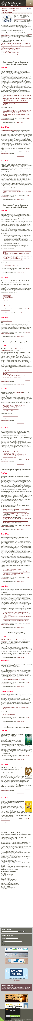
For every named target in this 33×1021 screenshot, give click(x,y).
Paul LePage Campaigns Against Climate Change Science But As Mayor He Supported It (17, 614)
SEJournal (28, 987)
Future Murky (6, 298)
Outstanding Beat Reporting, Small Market (10, 49)
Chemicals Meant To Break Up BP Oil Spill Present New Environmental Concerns (15, 102)
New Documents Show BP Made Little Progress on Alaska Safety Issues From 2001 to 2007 (16, 112)
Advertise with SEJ (16, 980)
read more (8, 1019)
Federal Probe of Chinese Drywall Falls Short (13, 260)
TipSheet (8, 988)
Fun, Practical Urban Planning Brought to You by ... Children (16, 572)
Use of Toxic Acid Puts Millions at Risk (11, 190)
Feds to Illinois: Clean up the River (10, 409)
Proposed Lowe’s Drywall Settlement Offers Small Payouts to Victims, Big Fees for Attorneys (17, 256)
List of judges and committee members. (10, 54)
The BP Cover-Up (7, 374)
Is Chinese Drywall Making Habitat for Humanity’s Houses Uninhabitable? (16, 254)
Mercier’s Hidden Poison (8, 570)
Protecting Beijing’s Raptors (9, 457)
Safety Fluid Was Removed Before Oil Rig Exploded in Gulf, (16, 509)
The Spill (5, 104)
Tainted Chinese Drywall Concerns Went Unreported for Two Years (17, 251)
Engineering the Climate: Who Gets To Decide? (14, 455)
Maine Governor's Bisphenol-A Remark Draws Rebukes (15, 620)
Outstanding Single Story (6, 51)
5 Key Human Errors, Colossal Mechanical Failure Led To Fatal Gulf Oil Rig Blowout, (17, 516)
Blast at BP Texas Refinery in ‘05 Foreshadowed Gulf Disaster (17, 110)
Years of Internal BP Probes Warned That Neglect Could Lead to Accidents (17, 98)
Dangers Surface (7, 296)
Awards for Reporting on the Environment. (22, 18)
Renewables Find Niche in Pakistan (11, 453)
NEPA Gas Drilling (7, 306)
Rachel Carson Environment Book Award (10, 52)
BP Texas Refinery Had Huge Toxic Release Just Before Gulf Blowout (16, 114)
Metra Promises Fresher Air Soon (10, 416)
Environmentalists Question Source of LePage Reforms (16, 619)
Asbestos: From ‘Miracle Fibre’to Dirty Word (13, 573)
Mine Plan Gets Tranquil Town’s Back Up (12, 569)
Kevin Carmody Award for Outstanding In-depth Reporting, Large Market (15, 44)
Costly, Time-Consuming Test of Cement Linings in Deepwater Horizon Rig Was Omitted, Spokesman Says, (16, 512)
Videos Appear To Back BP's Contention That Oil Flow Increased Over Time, (15, 521)
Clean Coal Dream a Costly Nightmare (12, 407)
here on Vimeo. (20, 156)
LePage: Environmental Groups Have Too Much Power (15, 612)
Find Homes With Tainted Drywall (10, 265)
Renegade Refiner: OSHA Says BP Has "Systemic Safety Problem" (16, 708)
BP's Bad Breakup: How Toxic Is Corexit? (12, 377)
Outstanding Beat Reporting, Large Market (10, 48)
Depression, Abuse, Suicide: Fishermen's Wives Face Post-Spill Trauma (17, 372)
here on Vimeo (20, 122)
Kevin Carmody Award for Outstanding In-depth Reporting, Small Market (16, 46)
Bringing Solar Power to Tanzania (10, 452)
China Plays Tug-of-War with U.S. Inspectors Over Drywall (16, 258)
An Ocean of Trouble (8, 297)
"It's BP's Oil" (6, 370)
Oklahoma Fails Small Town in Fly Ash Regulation (14, 679)
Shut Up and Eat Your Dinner (9, 574)
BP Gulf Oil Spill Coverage (9, 714)
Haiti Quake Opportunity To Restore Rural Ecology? (14, 454)
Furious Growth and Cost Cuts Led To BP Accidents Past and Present (17, 96)
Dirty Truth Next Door (8, 410)
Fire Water (5, 300)
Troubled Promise (7, 295)
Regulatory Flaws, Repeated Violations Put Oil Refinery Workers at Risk (17, 192)
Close (19, 1009)
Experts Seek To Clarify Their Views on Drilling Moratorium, (16, 518)
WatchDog (13, 988)
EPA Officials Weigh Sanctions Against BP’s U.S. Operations (16, 100)
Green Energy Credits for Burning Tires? (12, 406)
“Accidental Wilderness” (6, 321)
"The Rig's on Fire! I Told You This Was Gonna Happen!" (15, 375)
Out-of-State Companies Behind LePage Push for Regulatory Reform (17, 617)
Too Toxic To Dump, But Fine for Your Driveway (14, 405)
